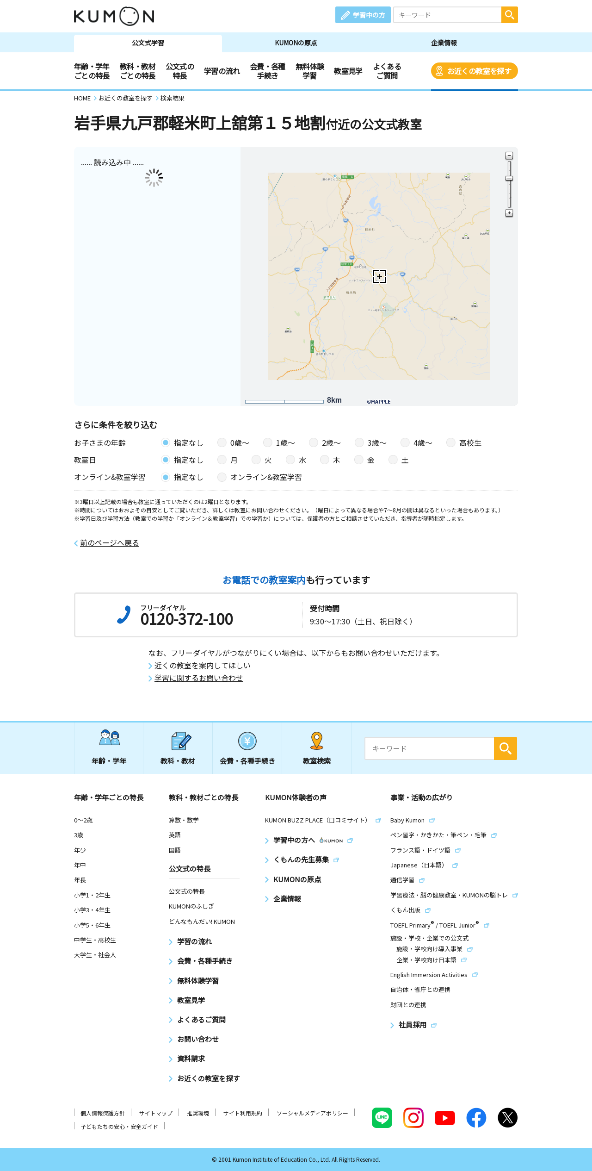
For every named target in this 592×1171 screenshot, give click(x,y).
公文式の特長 (180, 71)
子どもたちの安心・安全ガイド (119, 1126)
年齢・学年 (109, 761)
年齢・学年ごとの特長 (92, 71)
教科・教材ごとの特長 (137, 71)
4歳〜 (422, 442)
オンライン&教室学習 (266, 476)
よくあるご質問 (387, 71)
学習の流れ (222, 70)
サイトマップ (156, 1113)
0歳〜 (239, 442)
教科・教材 (177, 761)
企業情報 (444, 42)
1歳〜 (285, 442)
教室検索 (317, 761)
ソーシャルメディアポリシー (312, 1113)
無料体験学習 (310, 71)
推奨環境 (198, 1113)
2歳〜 (331, 442)
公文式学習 (148, 42)
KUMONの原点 (296, 42)
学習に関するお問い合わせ (198, 678)
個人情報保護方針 (102, 1113)
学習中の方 (369, 14)
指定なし (189, 442)
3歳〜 (377, 442)
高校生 (470, 442)
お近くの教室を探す (479, 70)
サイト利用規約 (242, 1113)
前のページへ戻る (109, 543)
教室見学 (348, 70)
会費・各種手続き (267, 71)
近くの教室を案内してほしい (202, 665)
